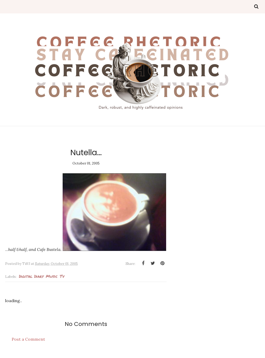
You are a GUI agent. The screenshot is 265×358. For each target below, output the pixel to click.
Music (51, 276)
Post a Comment (28, 339)
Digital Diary (31, 276)
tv (62, 276)
